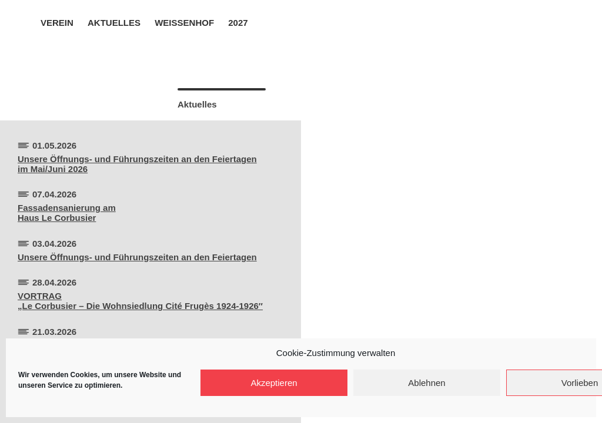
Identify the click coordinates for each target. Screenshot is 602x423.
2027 (238, 23)
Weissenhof (184, 23)
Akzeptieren (273, 383)
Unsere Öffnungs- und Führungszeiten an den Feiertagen (137, 257)
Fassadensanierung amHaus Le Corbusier (67, 213)
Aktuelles (114, 23)
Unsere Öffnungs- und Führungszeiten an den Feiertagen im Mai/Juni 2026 (137, 164)
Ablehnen (426, 383)
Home (25, 22)
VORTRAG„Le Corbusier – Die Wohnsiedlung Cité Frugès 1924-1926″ (140, 301)
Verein (57, 23)
